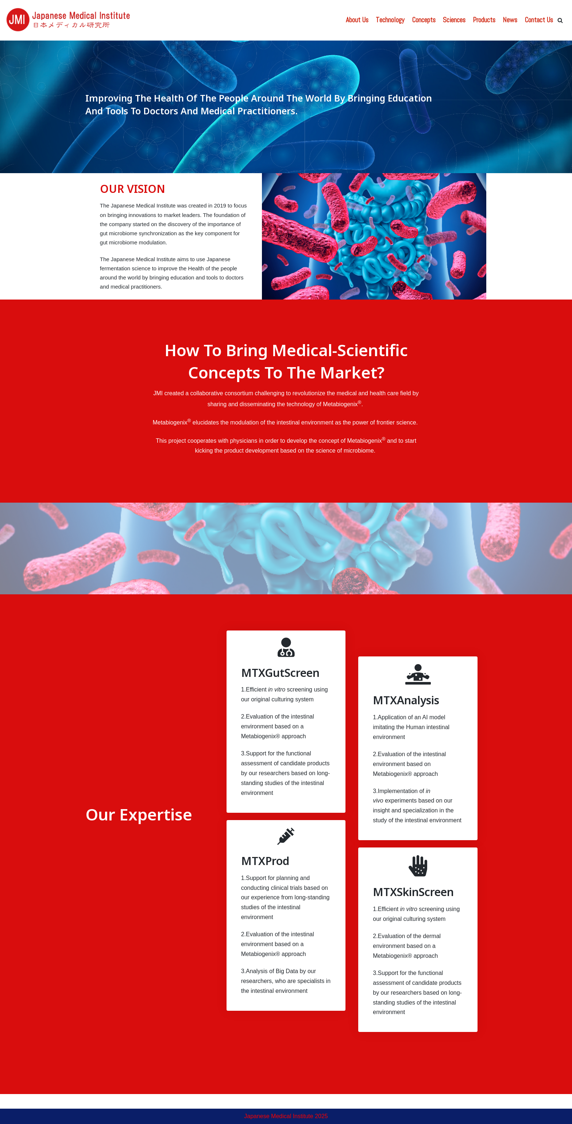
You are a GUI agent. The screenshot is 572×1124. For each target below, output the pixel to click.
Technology (390, 19)
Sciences (454, 19)
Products (484, 19)
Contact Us (539, 19)
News (510, 19)
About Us (357, 19)
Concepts (424, 19)
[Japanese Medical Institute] (69, 20)
